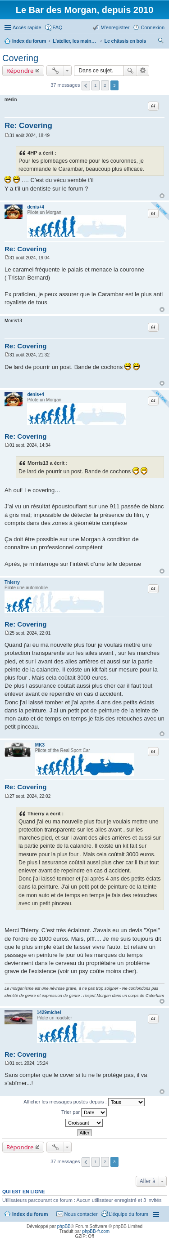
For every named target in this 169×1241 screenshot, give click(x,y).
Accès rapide (27, 27)
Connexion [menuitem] (152, 27)
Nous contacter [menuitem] (81, 1214)
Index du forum (30, 1214)
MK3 (40, 745)
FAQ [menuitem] (58, 27)
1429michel (49, 1012)
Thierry (12, 582)
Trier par (84, 1112)
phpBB (64, 1226)
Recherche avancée (143, 70)
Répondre (20, 71)
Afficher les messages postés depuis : (84, 1102)
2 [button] (105, 85)
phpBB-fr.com (96, 1231)
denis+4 (35, 207)
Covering (20, 58)
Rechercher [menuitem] (160, 41)
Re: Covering (28, 125)
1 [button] (95, 85)
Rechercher (130, 70)
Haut (162, 195)
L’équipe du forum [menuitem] (128, 1214)
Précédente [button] (86, 85)
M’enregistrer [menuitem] (114, 27)
